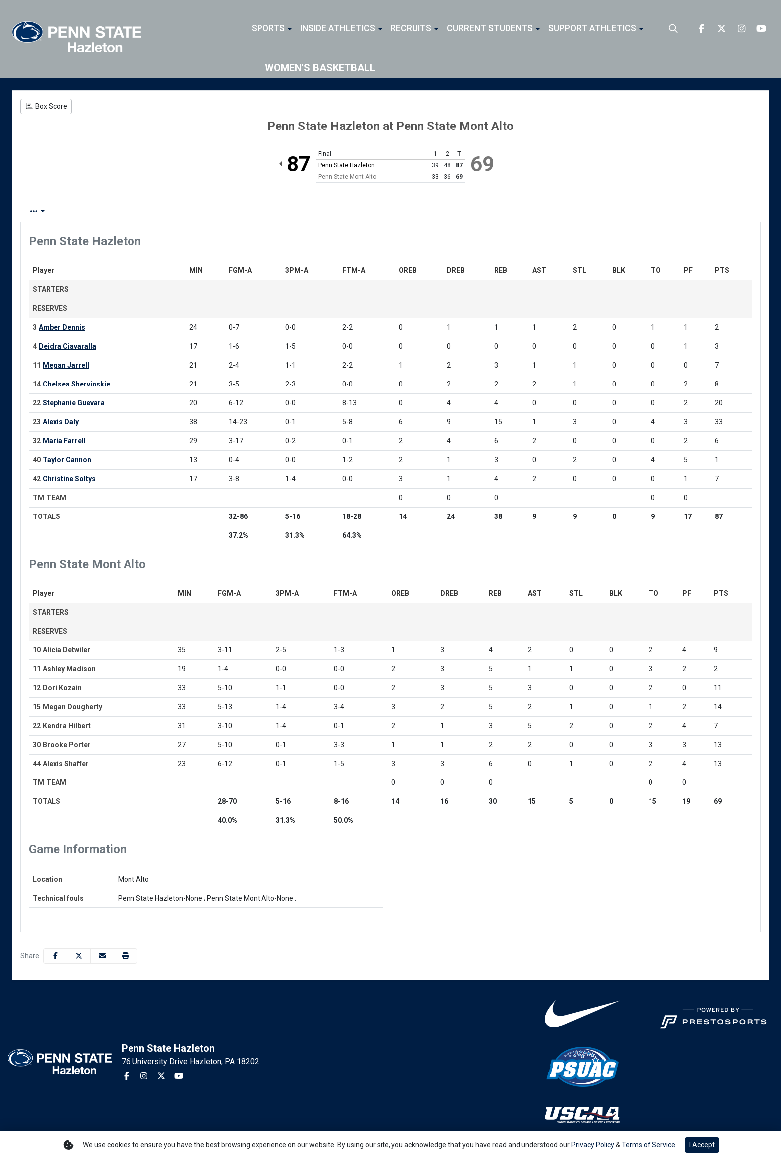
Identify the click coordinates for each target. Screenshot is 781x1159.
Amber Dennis (62, 327)
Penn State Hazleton (346, 165)
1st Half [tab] (212, 211)
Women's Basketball (320, 68)
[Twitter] (721, 29)
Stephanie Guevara (74, 403)
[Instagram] (741, 29)
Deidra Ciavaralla (67, 346)
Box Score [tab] (47, 211)
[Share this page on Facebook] (55, 956)
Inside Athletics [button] (337, 28)
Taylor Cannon (67, 460)
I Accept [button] (702, 1145)
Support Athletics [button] (592, 28)
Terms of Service (648, 1145)
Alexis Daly (61, 422)
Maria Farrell (64, 441)
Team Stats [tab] (161, 211)
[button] (272, 28)
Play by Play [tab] (103, 211)
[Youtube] (761, 29)
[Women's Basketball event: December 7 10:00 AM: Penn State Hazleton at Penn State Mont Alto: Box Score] (46, 106)
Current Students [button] (490, 28)
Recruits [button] (410, 28)
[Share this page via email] (102, 956)
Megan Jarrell (66, 365)
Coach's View (317, 211)
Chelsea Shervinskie (76, 384)
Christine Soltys (69, 479)
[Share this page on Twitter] (79, 956)
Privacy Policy (592, 1145)
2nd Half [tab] (257, 211)
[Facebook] (701, 29)
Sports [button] (268, 28)
